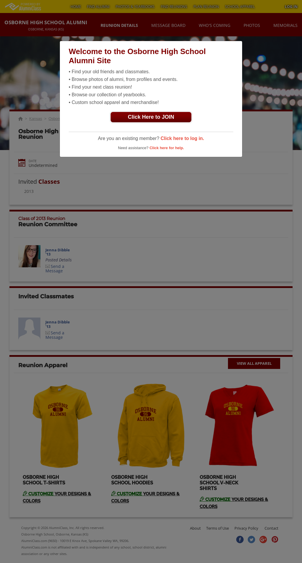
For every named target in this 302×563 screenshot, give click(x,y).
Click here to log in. (182, 138)
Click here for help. (167, 148)
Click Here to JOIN (151, 117)
